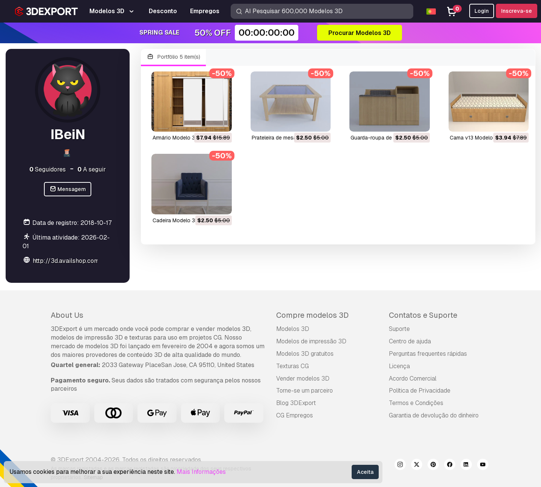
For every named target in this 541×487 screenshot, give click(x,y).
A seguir (91, 169)
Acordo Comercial (413, 378)
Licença (399, 366)
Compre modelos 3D (312, 315)
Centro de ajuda (410, 341)
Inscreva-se (516, 11)
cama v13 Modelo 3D (475, 137)
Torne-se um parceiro (304, 390)
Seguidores (47, 169)
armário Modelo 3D (176, 137)
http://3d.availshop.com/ (67, 261)
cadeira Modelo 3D (176, 220)
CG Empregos (294, 415)
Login (482, 11)
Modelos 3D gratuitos (305, 354)
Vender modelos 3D (302, 378)
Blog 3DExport (296, 403)
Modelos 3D (292, 329)
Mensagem (67, 189)
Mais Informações (201, 472)
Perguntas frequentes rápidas (428, 354)
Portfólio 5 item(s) (173, 57)
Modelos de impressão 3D (311, 341)
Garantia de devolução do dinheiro (434, 415)
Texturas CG (292, 366)
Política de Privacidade (419, 390)
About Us (67, 315)
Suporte (399, 329)
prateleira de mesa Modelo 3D (288, 137)
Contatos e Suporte (423, 315)
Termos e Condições (416, 403)
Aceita (365, 472)
